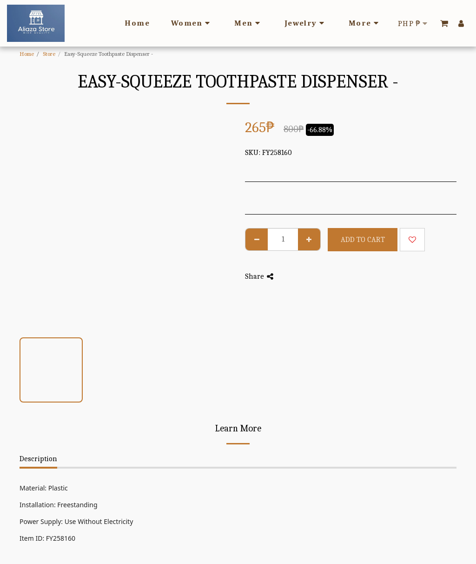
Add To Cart (363, 239)
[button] (444, 23)
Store (49, 53)
